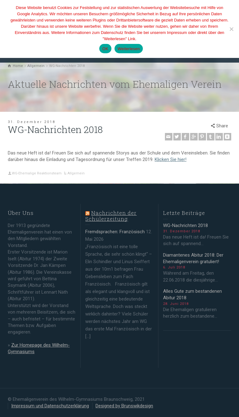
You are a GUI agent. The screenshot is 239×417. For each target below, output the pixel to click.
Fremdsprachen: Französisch (115, 232)
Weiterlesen (129, 48)
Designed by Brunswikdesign (124, 406)
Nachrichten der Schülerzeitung (111, 215)
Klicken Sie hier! (170, 159)
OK (105, 48)
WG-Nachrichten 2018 (185, 225)
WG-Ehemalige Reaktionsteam (37, 173)
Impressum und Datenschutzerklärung (50, 406)
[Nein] (231, 29)
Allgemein (76, 173)
